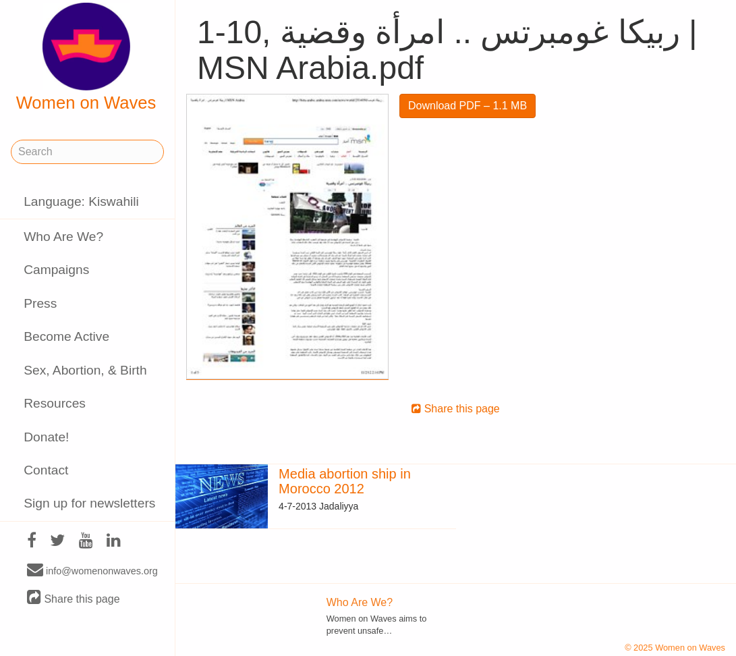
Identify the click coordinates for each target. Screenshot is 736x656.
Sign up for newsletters (89, 503)
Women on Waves (86, 57)
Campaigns (56, 270)
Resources (55, 403)
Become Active (66, 336)
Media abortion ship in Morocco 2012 (345, 481)
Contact (46, 470)
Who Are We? (63, 236)
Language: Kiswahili (81, 201)
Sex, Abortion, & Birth (85, 370)
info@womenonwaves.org (92, 570)
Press (40, 303)
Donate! (46, 437)
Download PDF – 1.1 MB (467, 105)
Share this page (73, 598)
